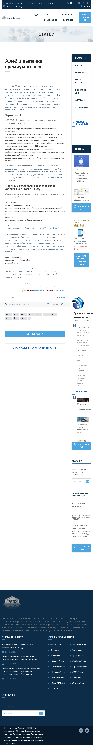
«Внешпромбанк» (58, 686)
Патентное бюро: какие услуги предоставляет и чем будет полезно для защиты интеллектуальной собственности (22, 679)
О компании (55, 653)
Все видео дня (80, 91)
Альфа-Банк (81, 107)
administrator (12, 304)
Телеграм (87, 738)
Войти (87, 6)
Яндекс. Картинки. (59, 287)
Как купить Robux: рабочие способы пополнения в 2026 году (18, 654)
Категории (80, 58)
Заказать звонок (85, 17)
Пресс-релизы (79, 81)
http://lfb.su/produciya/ (49, 228)
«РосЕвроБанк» (79, 669)
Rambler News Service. (58, 283)
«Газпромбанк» (57, 669)
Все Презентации (81, 548)
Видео (48, 15)
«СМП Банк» (77, 680)
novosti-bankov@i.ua (16, 6)
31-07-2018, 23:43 (25, 304)
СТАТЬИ (62, 298)
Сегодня (35, 15)
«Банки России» (65, 15)
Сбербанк (80, 100)
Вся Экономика (81, 445)
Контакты (68, 20)
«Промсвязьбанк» (80, 675)
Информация (50, 20)
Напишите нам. (60, 291)
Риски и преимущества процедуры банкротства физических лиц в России (19, 666)
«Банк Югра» (78, 686)
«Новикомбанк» (57, 680)
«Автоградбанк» (57, 675)
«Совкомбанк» (78, 691)
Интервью (80, 73)
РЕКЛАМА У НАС (79, 653)
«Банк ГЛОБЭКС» (58, 691)
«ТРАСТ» (54, 697)
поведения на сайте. (39, 291)
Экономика (77, 658)
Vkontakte (81, 738)
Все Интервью (81, 207)
